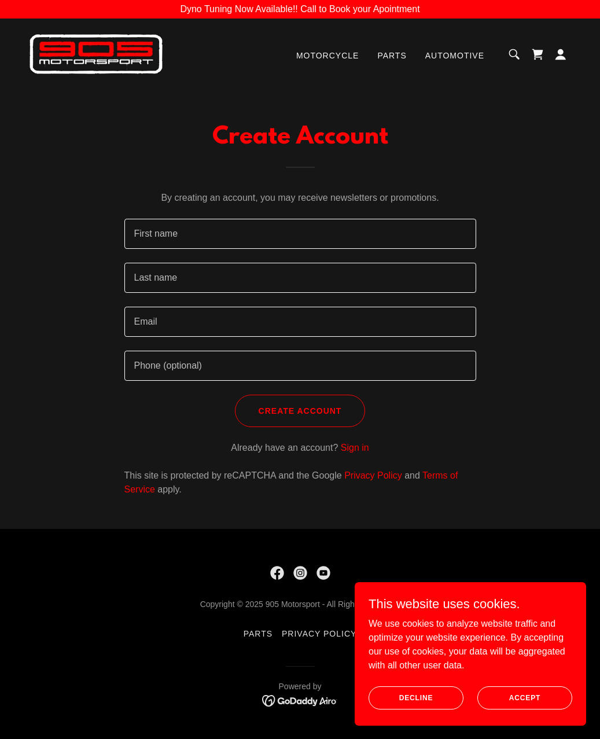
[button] (560, 54)
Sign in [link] (355, 448)
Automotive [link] (454, 55)
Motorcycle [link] (327, 55)
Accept (524, 697)
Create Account (300, 411)
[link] (96, 53)
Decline (416, 697)
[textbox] (300, 234)
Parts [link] (391, 55)
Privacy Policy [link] (373, 475)
